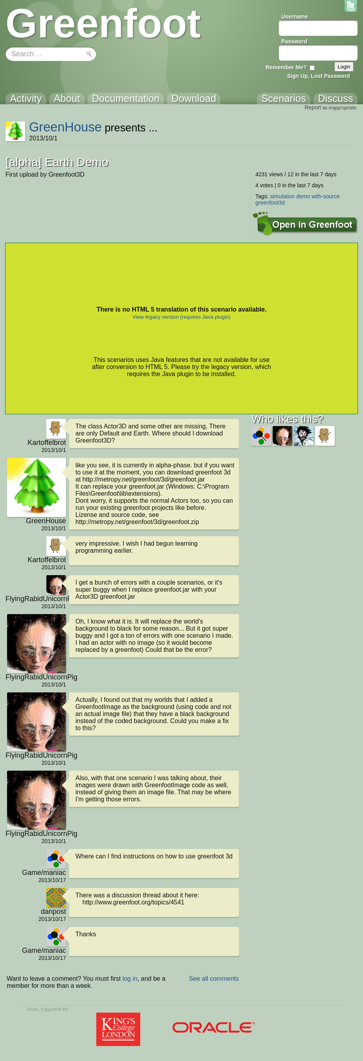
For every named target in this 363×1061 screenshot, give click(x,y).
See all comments (214, 978)
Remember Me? (286, 67)
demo (303, 196)
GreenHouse (65, 127)
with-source (326, 196)
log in (130, 978)
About (32, 1009)
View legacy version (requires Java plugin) (181, 317)
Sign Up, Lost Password (318, 76)
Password (294, 41)
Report (312, 107)
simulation (282, 196)
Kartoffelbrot (47, 443)
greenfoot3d (270, 202)
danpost (53, 911)
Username (294, 16)
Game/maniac (44, 872)
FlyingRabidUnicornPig (36, 599)
